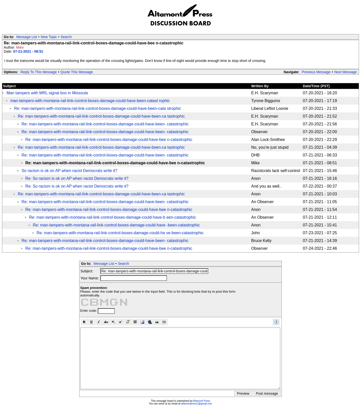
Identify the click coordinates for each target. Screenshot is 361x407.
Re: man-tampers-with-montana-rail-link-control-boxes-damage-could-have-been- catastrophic (105, 124)
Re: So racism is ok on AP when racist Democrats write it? (76, 178)
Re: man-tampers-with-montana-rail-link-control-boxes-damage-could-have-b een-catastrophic (112, 217)
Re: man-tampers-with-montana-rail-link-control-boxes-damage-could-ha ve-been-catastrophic (120, 233)
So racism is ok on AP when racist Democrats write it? (69, 171)
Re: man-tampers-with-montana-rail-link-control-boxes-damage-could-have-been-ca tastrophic (101, 116)
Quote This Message (76, 72)
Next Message (345, 72)
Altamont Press (201, 400)
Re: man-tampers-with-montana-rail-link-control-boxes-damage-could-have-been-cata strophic (97, 108)
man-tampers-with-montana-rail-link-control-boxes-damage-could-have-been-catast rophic (90, 101)
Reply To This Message (38, 72)
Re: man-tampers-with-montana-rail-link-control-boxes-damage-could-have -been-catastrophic (116, 225)
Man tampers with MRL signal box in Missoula (47, 93)
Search (66, 37)
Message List (26, 37)
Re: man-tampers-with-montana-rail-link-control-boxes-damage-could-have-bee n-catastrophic (108, 139)
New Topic (49, 37)
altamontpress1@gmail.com (196, 403)
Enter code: (89, 310)
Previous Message (316, 72)
